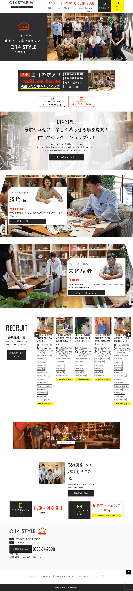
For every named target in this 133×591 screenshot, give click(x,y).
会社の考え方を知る (66, 157)
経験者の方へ (70, 8)
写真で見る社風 (83, 576)
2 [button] (85, 410)
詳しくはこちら (28, 221)
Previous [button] (35, 334)
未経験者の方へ (85, 8)
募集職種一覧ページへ (16, 355)
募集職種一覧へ (81, 493)
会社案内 (88, 11)
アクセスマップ (56, 3)
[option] (44, 361)
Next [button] (127, 334)
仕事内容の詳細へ (44, 404)
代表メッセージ (54, 8)
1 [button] (81, 410)
